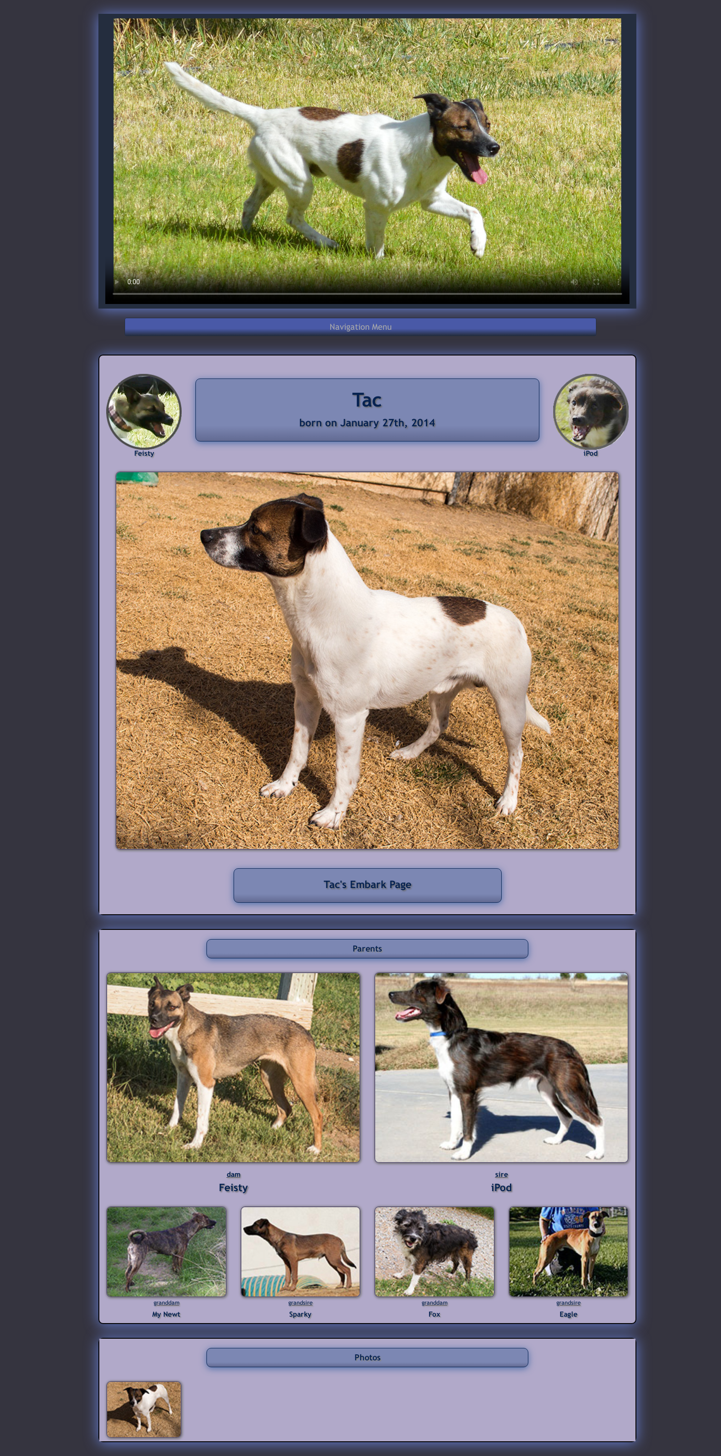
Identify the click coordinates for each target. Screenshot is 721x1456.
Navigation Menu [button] (361, 327)
